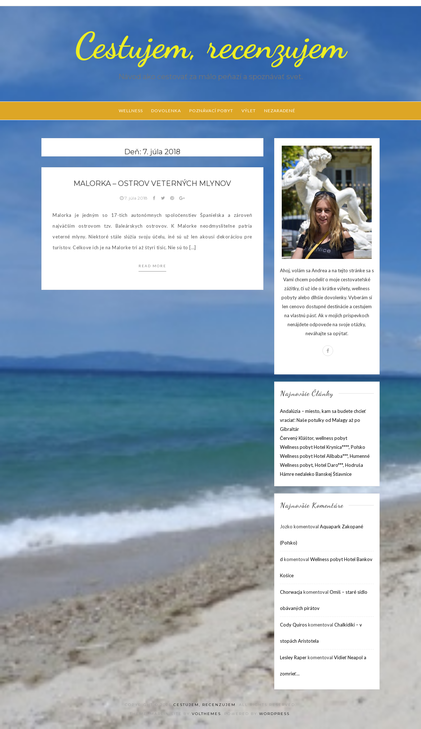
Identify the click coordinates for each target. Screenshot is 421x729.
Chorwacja (291, 592)
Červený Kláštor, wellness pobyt (313, 438)
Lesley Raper (293, 657)
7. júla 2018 (134, 198)
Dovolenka (166, 110)
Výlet (248, 110)
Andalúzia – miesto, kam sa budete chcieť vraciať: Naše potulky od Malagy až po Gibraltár (323, 420)
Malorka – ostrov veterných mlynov (152, 183)
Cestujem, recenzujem (210, 45)
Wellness (131, 110)
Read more (152, 266)
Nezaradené (279, 110)
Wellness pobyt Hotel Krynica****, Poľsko (323, 447)
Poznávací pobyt (211, 110)
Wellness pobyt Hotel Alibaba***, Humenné (325, 456)
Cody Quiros (293, 625)
